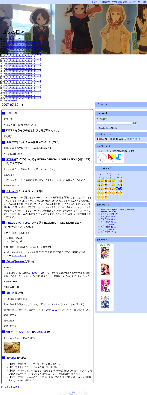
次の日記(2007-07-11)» (132, 2)
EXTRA (10, 159)
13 (118, 185)
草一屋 (79, 304)
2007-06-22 (19, 255)
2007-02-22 (51, 310)
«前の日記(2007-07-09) (108, 2)
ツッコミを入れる (10, 387)
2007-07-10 (10, 104)
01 (6, 41)
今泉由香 (11, 142)
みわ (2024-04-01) (108, 217)
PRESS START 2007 (18, 222)
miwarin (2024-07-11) (110, 212)
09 (9, 39)
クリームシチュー (21, 331)
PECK (36, 331)
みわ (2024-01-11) (108, 222)
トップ (94, 2)
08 (6, 39)
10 (12, 39)
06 (21, 41)
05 (18, 41)
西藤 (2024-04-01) (108, 219)
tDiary (74, 392)
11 (15, 39)
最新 (120, 2)
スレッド (11, 191)
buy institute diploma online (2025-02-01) (118, 209)
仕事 (9, 113)
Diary (19, 153)
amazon (20, 261)
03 (12, 41)
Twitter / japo (38, 273)
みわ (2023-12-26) (108, 232)
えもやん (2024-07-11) (110, 214)
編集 (144, 2)
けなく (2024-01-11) (109, 224)
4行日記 (11, 357)
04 (15, 41)
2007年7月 (110, 174)
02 (9, 41)
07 (24, 41)
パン (44, 331)
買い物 (10, 261)
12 (18, 39)
